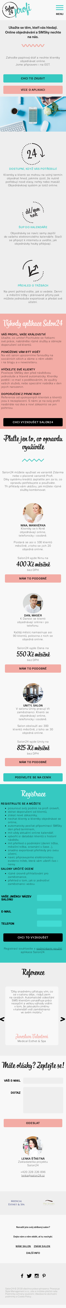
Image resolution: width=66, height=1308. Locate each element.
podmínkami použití (49, 948)
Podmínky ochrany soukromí (19, 1294)
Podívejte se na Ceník (33, 777)
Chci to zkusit (33, 78)
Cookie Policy (25, 1296)
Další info (33, 1253)
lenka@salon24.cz (33, 1175)
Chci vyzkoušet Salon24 (33, 422)
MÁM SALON (23, 1246)
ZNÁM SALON (42, 1246)
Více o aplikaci (33, 89)
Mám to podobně (33, 578)
